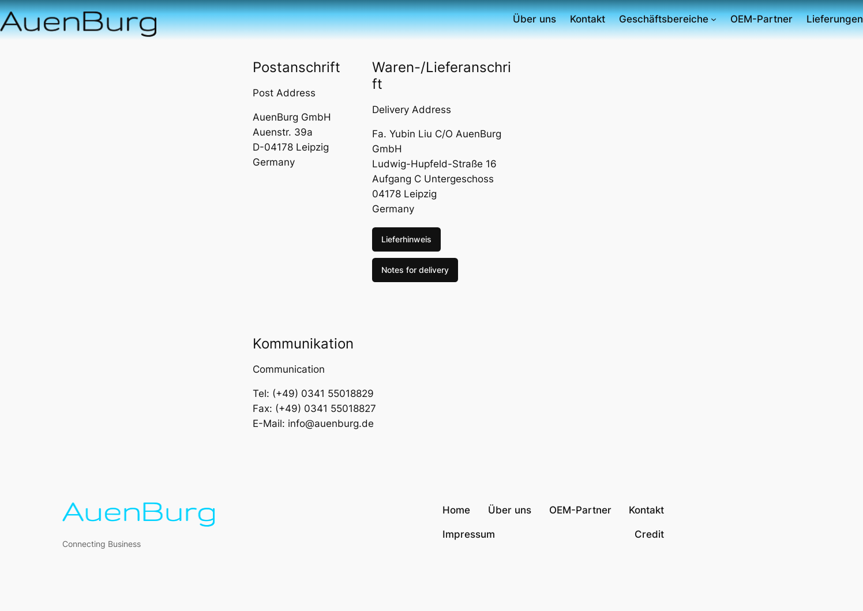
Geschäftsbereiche (663, 19)
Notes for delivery (415, 270)
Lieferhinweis (406, 239)
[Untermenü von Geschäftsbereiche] (713, 19)
